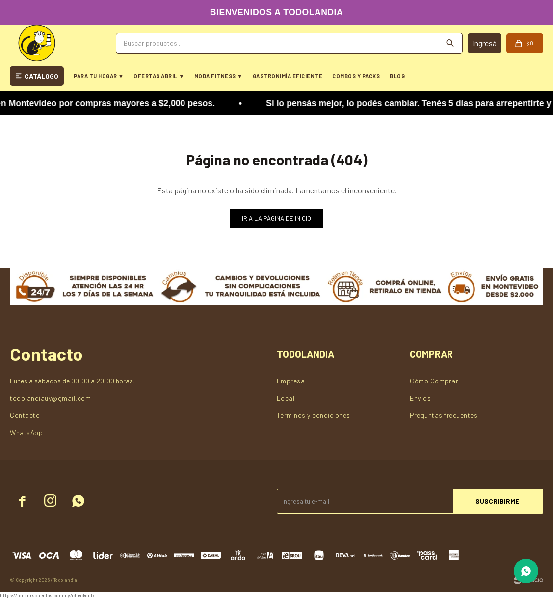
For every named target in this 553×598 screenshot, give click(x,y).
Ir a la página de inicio (276, 218)
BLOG (397, 76)
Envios (420, 398)
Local (286, 398)
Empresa (291, 381)
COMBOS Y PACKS (356, 76)
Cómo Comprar (434, 381)
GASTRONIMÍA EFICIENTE (288, 76)
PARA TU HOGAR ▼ (99, 76)
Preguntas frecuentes (443, 415)
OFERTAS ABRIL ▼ (158, 76)
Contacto (25, 415)
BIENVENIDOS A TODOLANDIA (276, 12)
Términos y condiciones (313, 415)
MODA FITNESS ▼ (218, 76)
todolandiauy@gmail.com (50, 398)
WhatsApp (26, 432)
